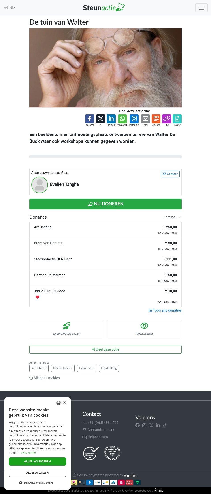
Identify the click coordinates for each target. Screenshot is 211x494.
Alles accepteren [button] (37, 461)
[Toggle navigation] (201, 7)
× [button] (64, 402)
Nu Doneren (105, 204)
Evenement (86, 368)
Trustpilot (10, 396)
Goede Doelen (63, 368)
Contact (170, 173)
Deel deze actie (105, 349)
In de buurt (39, 368)
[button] (89, 120)
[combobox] (58, 403)
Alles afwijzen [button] (37, 473)
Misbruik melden (44, 378)
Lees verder (28, 453)
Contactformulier (98, 430)
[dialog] (37, 443)
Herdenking (109, 368)
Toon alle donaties (165, 310)
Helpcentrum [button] (95, 437)
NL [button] (11, 8)
